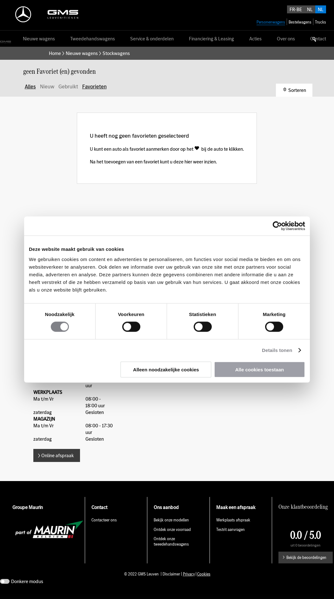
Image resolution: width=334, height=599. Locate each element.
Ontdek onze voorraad (172, 529)
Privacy (189, 574)
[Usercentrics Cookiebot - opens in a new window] (277, 226)
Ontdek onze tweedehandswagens (171, 541)
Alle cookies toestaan (259, 369)
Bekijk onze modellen (171, 520)
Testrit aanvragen (230, 529)
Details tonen (277, 350)
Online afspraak (57, 455)
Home (55, 53)
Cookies (203, 574)
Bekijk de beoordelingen (306, 557)
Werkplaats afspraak (233, 520)
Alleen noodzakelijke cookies (166, 369)
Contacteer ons (104, 520)
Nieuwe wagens (82, 53)
